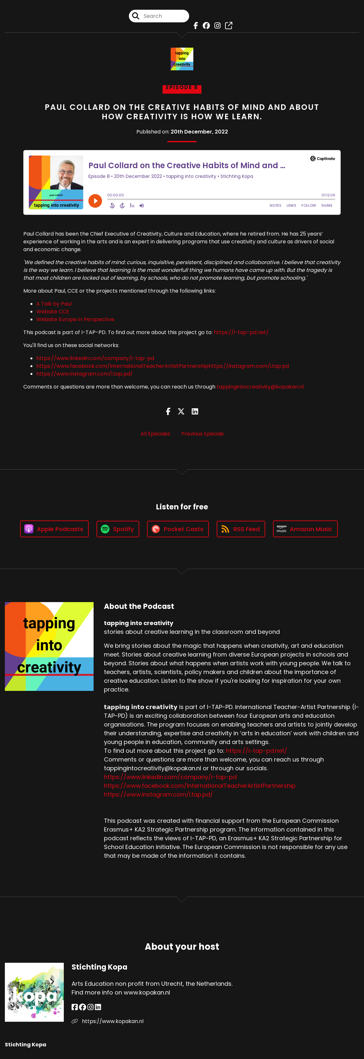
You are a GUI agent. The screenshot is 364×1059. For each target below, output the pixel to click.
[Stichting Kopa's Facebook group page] (82, 1007)
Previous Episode (202, 433)
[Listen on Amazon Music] (305, 528)
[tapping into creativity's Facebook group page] (204, 26)
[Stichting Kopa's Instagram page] (90, 1007)
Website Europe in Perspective (75, 319)
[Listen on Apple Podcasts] (54, 528)
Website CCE (52, 311)
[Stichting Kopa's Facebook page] (75, 1007)
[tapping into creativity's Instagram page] (216, 26)
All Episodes (155, 433)
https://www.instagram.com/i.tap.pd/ (84, 374)
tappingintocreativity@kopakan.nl (260, 386)
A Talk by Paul (54, 304)
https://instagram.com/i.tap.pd (249, 366)
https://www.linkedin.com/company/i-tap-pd (95, 358)
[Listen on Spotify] (118, 529)
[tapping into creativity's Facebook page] (194, 26)
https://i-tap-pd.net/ (241, 332)
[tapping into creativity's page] (227, 26)
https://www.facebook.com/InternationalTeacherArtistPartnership (122, 366)
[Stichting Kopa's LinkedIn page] (98, 1007)
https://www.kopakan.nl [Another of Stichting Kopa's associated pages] (107, 1021)
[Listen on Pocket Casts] (178, 529)
